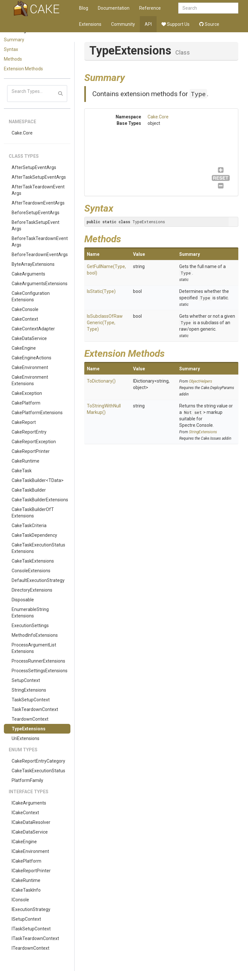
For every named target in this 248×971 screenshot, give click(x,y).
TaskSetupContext (31, 699)
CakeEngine (24, 348)
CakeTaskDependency (34, 535)
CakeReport (24, 422)
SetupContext (26, 680)
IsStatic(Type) (101, 291)
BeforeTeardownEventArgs (40, 254)
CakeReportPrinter (31, 451)
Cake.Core (22, 132)
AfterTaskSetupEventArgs (39, 177)
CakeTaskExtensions (33, 561)
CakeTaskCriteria (29, 525)
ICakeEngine (24, 841)
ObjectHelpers (200, 381)
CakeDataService (29, 338)
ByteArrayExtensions (33, 264)
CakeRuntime (25, 461)
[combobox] (208, 8)
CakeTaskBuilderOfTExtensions (33, 512)
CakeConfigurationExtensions (31, 296)
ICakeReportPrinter (31, 870)
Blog (83, 8)
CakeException (27, 393)
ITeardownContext (30, 948)
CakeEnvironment (30, 367)
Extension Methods (23, 68)
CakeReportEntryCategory (38, 761)
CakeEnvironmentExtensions (30, 380)
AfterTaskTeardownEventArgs (38, 190)
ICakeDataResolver (31, 822)
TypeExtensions (29, 728)
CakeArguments (28, 273)
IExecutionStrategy (31, 909)
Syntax (11, 49)
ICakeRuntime (26, 880)
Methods (13, 59)
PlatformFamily (27, 780)
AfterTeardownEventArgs (38, 202)
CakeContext (25, 319)
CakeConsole (25, 309)
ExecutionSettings (30, 625)
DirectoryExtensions (32, 590)
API (148, 24)
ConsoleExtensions (31, 570)
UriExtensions (25, 738)
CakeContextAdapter (33, 328)
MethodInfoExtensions (35, 635)
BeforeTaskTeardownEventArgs (40, 241)
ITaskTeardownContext (35, 938)
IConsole (20, 899)
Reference (150, 8)
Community (123, 24)
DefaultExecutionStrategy (38, 580)
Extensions (90, 24)
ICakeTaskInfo (26, 890)
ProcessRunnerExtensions (38, 661)
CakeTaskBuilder (29, 490)
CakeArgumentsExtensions (39, 283)
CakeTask (22, 470)
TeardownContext (30, 719)
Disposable (23, 599)
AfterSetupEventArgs (34, 167)
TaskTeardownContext (35, 709)
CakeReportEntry (29, 432)
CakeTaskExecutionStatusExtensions (38, 548)
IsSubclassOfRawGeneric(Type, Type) (105, 323)
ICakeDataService (30, 832)
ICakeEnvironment (30, 851)
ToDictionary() (101, 381)
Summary (14, 39)
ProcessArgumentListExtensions (34, 648)
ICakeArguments (29, 803)
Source (209, 24)
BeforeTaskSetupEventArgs (35, 225)
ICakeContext (25, 812)
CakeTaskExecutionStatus (38, 770)
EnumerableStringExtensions (30, 612)
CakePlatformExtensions (37, 412)
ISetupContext (26, 919)
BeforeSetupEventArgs (35, 212)
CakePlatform (26, 402)
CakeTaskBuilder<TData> (38, 480)
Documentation (113, 8)
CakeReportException (34, 441)
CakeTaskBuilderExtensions (40, 499)
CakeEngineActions (31, 357)
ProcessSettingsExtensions (39, 670)
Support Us (175, 24)
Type (198, 94)
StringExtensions (29, 690)
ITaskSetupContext (31, 928)
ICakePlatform (26, 861)
